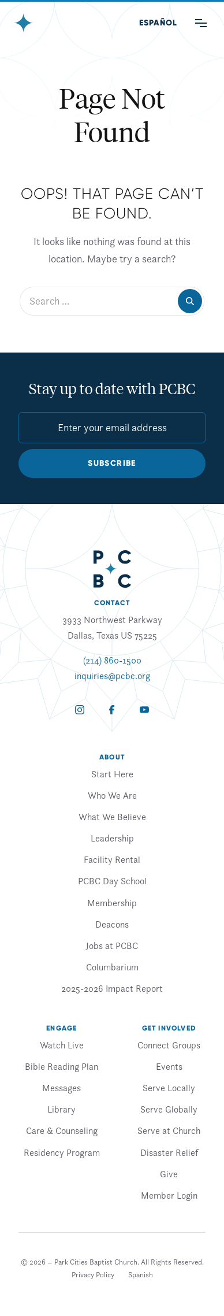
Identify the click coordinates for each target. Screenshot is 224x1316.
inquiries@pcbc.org (112, 675)
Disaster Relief (169, 1152)
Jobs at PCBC (112, 945)
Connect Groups (168, 1045)
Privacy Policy (93, 1275)
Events (169, 1066)
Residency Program (62, 1152)
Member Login (169, 1195)
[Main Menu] (201, 23)
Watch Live (62, 1045)
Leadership (112, 838)
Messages (61, 1087)
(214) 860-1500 (112, 660)
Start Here (112, 774)
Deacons (112, 924)
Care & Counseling (62, 1130)
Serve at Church (168, 1130)
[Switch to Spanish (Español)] (158, 23)
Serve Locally (169, 1087)
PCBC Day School (112, 881)
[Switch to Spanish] (140, 1275)
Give (169, 1174)
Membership (112, 903)
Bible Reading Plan (61, 1066)
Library (61, 1109)
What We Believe (112, 816)
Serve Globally (168, 1109)
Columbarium (112, 967)
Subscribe (112, 463)
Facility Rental (112, 859)
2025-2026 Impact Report (112, 988)
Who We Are (112, 795)
